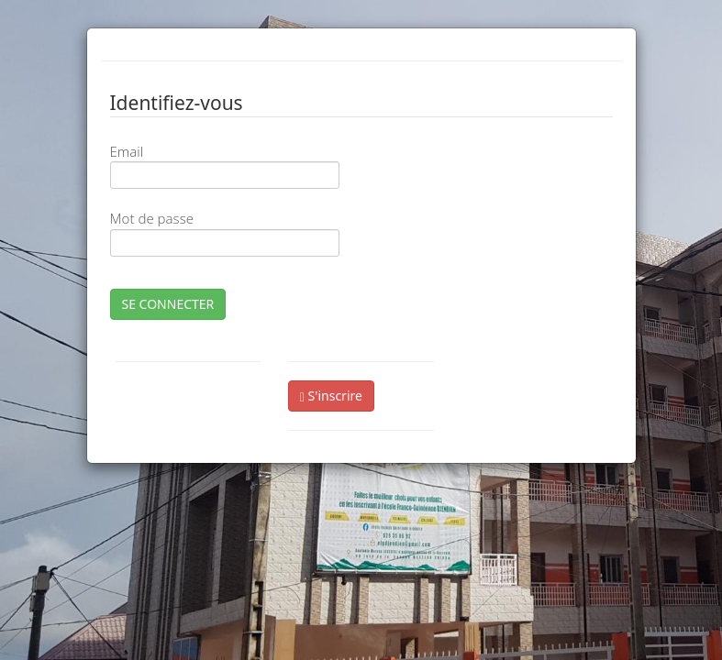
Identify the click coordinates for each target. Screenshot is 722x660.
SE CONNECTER (168, 304)
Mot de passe (152, 218)
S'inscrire (331, 395)
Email (127, 151)
